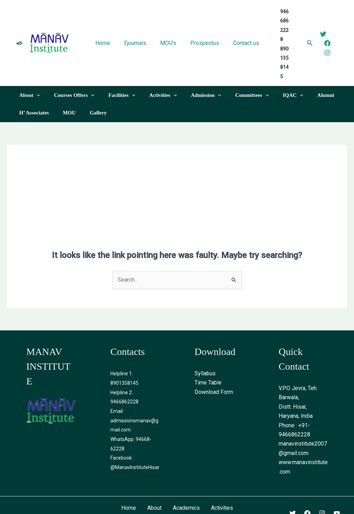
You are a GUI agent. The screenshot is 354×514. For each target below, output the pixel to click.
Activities (222, 471)
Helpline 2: (121, 355)
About (154, 471)
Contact (177, 480)
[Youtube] (337, 476)
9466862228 (124, 364)
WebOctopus (263, 504)
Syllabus (205, 336)
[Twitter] (320, 15)
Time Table (208, 346)
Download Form (214, 355)
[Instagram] (324, 34)
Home (128, 471)
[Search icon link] (307, 25)
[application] (35, 58)
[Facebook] (324, 24)
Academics (185, 471)
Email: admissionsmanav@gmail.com (134, 383)
